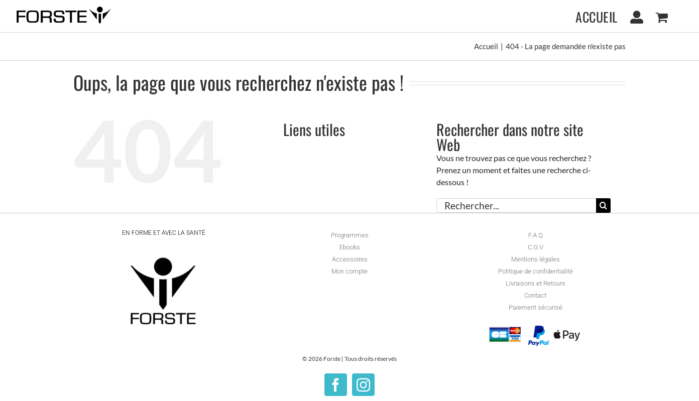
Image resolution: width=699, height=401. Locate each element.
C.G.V (535, 247)
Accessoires (350, 259)
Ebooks (349, 247)
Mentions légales (535, 259)
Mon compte (349, 271)
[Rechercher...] (516, 205)
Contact (535, 295)
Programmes (350, 235)
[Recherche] (603, 205)
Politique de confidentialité (535, 271)
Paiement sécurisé (535, 307)
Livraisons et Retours (535, 283)
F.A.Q (535, 235)
